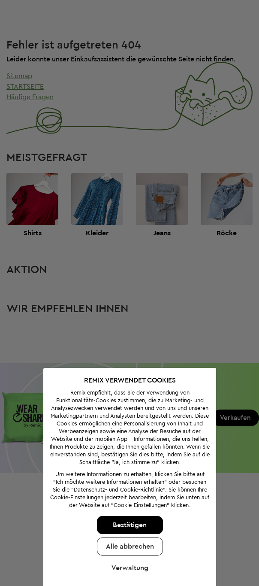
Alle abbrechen (127, 531)
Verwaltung (127, 553)
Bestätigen (128, 510)
